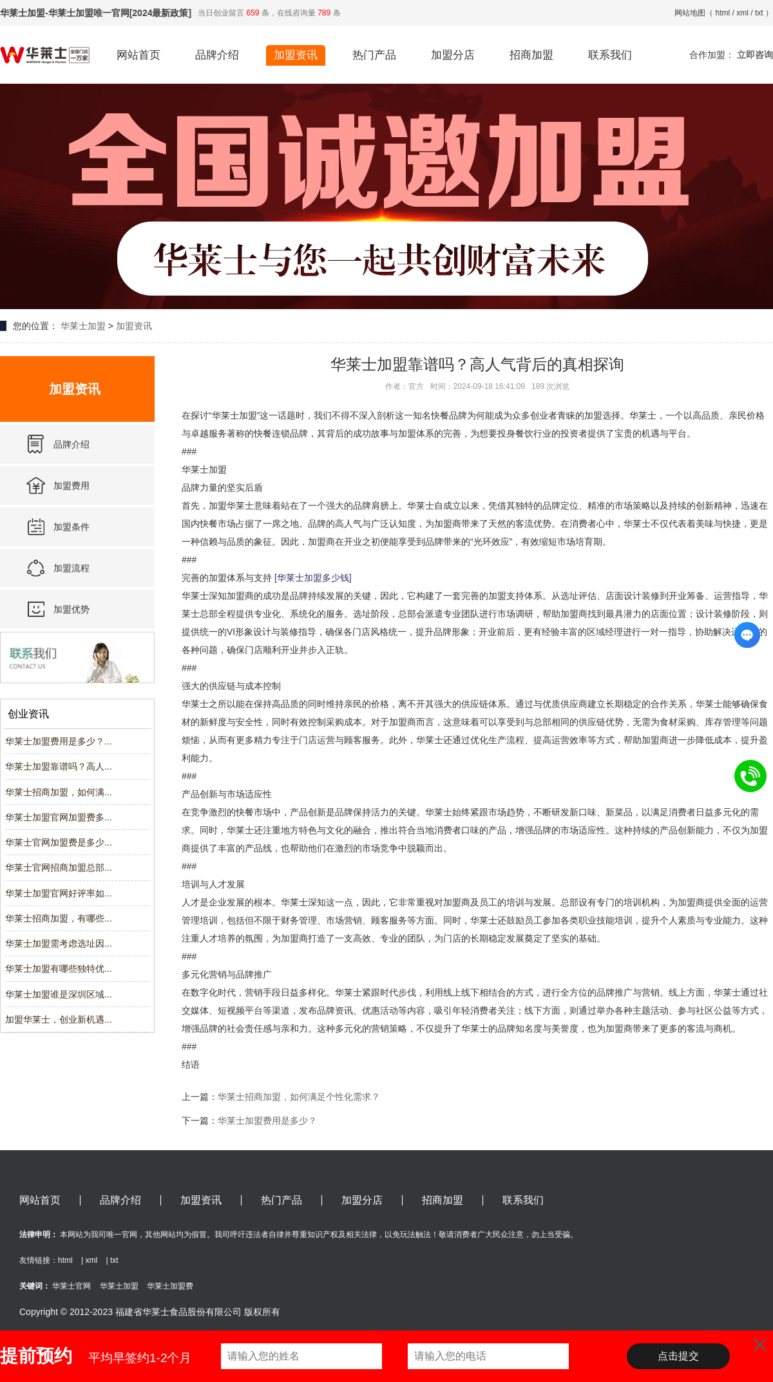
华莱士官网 (71, 1286)
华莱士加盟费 (170, 1286)
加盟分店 (453, 55)
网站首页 (138, 55)
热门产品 (374, 55)
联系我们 (610, 55)
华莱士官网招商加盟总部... (58, 867)
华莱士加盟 (83, 326)
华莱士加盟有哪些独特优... (58, 968)
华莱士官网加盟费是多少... (58, 842)
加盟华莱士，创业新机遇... (58, 1019)
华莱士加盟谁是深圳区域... (58, 994)
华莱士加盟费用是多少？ (267, 1120)
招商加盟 (531, 55)
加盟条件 (71, 527)
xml (742, 12)
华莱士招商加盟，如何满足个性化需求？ (299, 1097)
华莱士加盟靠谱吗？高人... (58, 766)
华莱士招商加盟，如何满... (58, 792)
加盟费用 (71, 485)
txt (759, 12)
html (723, 12)
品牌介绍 (217, 55)
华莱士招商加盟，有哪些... (58, 918)
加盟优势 (71, 609)
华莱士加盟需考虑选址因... (58, 943)
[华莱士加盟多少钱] (313, 578)
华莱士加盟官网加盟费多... (58, 817)
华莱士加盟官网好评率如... (58, 893)
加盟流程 (71, 568)
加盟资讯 (296, 55)
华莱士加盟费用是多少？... (58, 741)
